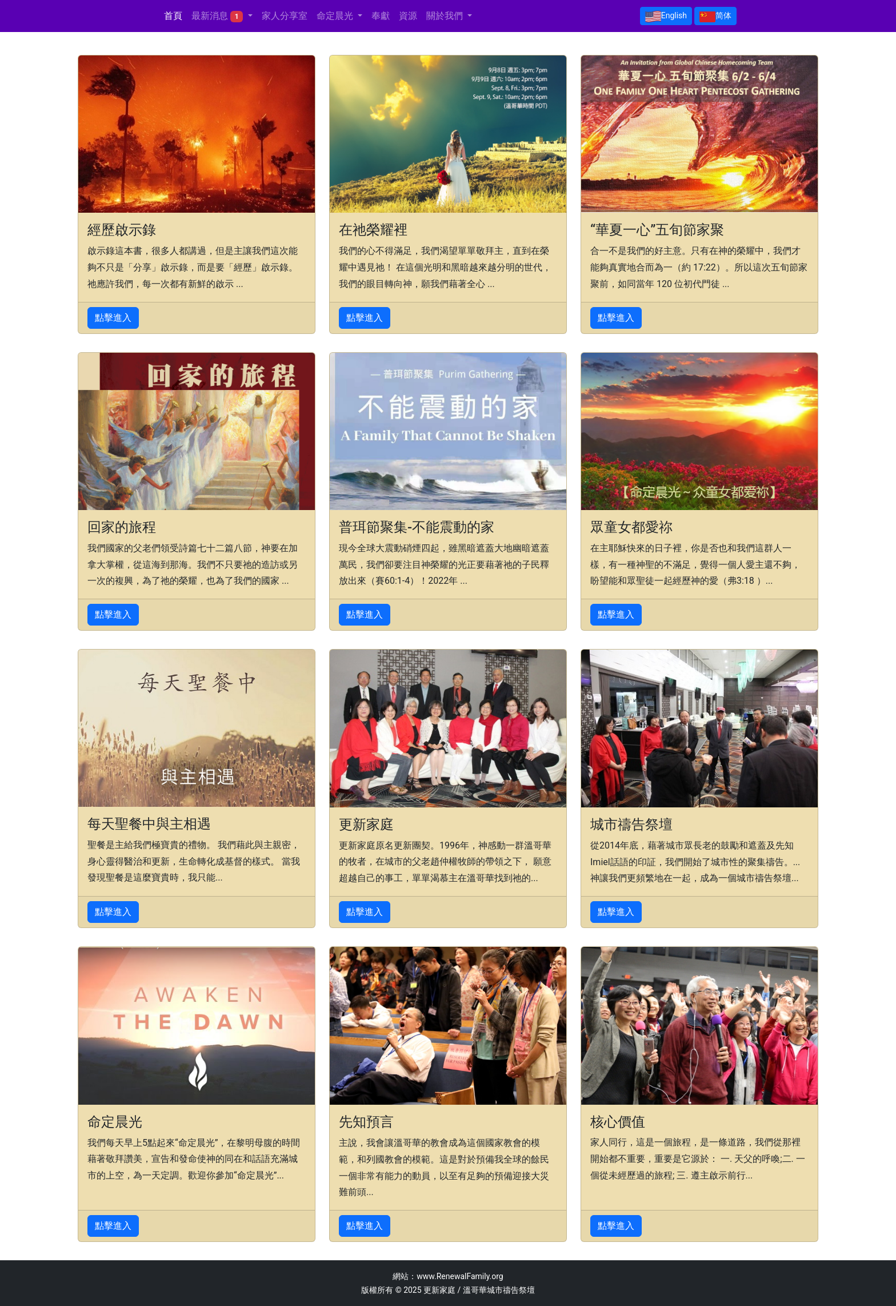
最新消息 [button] (218, 16)
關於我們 (445, 15)
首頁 (173, 15)
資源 (408, 15)
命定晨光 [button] (336, 15)
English (666, 16)
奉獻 (380, 15)
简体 (715, 16)
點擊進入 (113, 317)
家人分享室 (284, 15)
